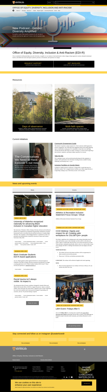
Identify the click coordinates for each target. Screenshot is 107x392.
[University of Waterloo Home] (18, 2)
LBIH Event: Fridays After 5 (67, 309)
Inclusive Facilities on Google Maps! (67, 165)
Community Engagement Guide (65, 143)
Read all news (32, 303)
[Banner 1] (9, 48)
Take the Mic (59, 156)
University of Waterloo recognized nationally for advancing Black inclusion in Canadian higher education (30, 224)
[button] (83, 2)
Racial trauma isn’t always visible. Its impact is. (25, 280)
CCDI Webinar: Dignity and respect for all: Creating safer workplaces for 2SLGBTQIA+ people (72, 233)
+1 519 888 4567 (18, 371)
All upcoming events (74, 325)
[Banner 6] (98, 48)
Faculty (32, 244)
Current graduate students (28, 269)
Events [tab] (74, 190)
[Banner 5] (80, 48)
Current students (18, 241)
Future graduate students (25, 244)
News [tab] (32, 190)
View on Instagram (25, 343)
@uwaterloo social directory (68, 379)
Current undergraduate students (29, 241)
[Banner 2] (27, 48)
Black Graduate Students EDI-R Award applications (25, 256)
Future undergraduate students (36, 243)
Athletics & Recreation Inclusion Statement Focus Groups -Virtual (70, 214)
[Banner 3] (44, 48)
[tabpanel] (32, 249)
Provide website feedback (46, 359)
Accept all (87, 383)
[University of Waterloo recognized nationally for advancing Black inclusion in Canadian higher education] (32, 205)
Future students (25, 243)
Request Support (16, 359)
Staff (35, 244)
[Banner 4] (62, 48)
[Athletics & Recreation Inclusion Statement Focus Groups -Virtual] (74, 201)
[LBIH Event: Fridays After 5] (74, 289)
